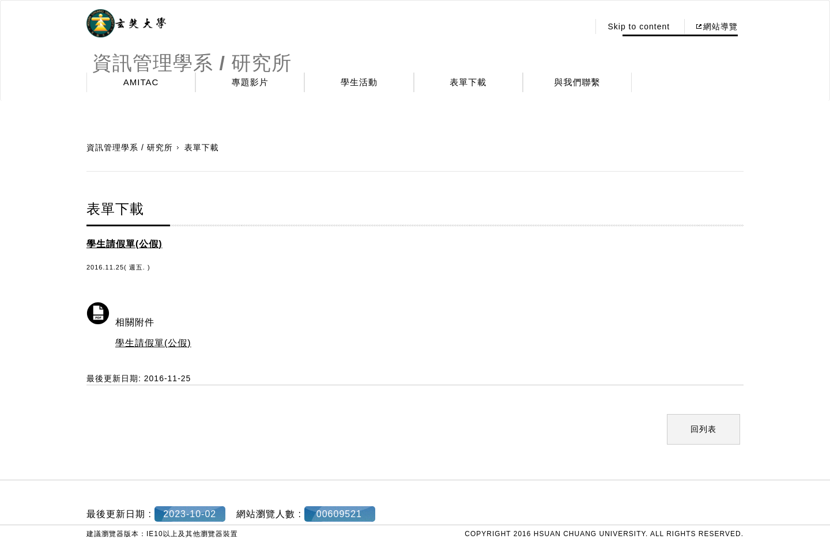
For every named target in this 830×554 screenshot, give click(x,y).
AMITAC (141, 82)
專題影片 (250, 82)
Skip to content (639, 26)
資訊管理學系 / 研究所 (129, 147)
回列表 (703, 429)
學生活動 (359, 82)
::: (577, 26)
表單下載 (468, 82)
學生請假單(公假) (153, 343)
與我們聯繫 (577, 82)
